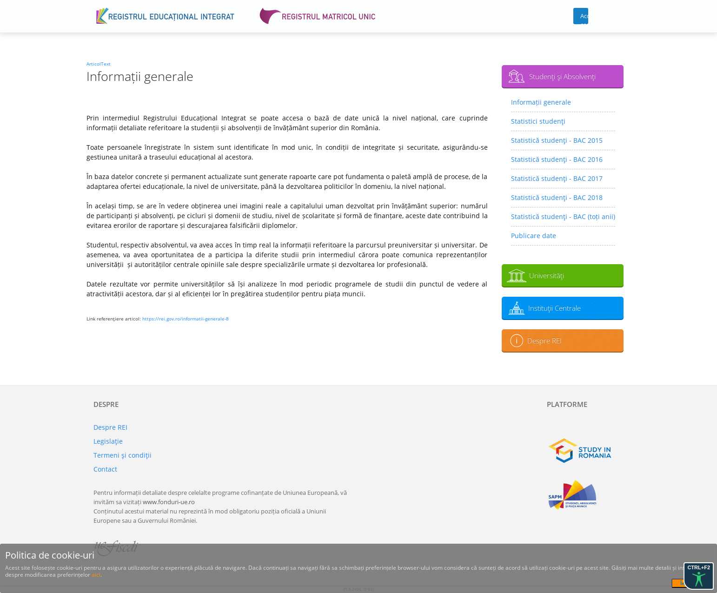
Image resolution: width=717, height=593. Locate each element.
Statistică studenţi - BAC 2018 (557, 197)
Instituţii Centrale (554, 308)
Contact (105, 469)
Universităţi (546, 275)
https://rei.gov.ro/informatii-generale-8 (185, 318)
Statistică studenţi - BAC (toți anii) (563, 216)
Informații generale (541, 102)
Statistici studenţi (538, 121)
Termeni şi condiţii (122, 455)
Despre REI (544, 340)
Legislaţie (108, 441)
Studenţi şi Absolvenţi (562, 76)
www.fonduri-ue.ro (169, 502)
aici (96, 575)
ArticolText (98, 63)
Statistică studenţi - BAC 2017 (557, 178)
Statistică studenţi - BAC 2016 (557, 159)
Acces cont (584, 18)
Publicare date (533, 235)
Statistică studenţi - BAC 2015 (557, 140)
